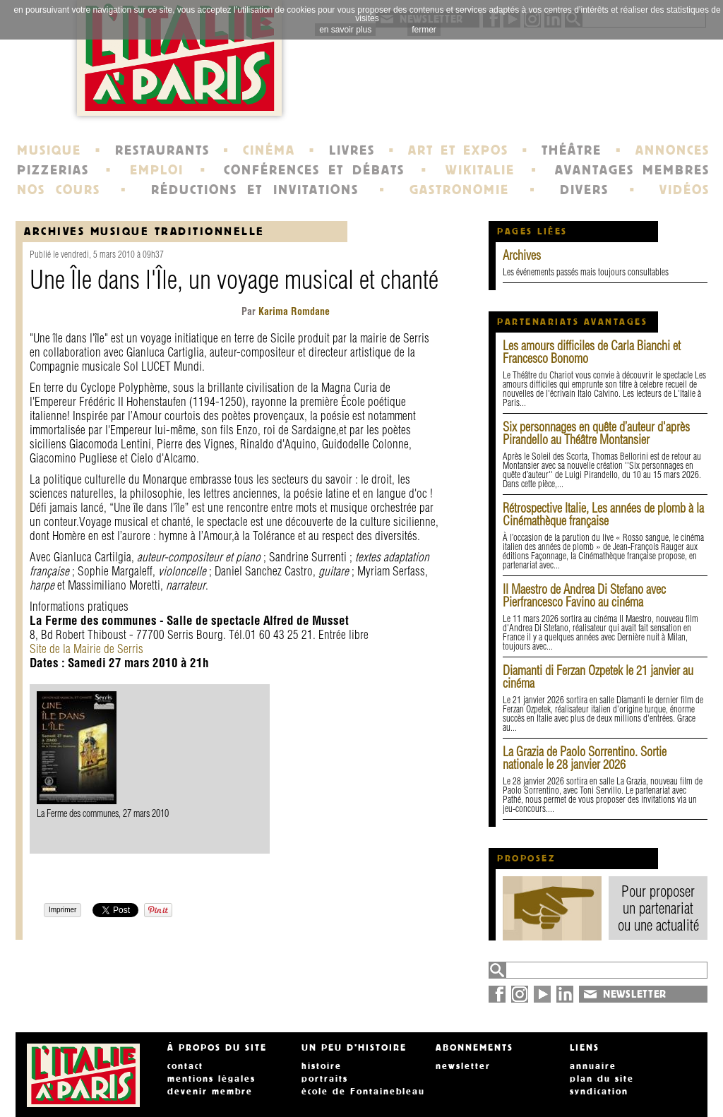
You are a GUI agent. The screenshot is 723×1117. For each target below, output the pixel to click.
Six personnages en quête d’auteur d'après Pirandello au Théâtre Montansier (596, 433)
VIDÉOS (684, 190)
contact (185, 1066)
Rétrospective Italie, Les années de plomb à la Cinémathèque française (603, 514)
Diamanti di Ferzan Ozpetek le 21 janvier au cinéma (598, 676)
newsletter (463, 1066)
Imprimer (62, 910)
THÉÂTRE (572, 150)
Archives (522, 255)
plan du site (602, 1079)
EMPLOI (157, 170)
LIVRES (352, 150)
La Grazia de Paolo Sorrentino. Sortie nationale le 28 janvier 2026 (585, 757)
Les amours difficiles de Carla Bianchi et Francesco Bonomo (592, 352)
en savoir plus (345, 30)
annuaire (593, 1066)
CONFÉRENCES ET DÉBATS (314, 170)
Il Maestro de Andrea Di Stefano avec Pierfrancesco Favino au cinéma (584, 595)
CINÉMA (269, 150)
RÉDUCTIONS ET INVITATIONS (255, 190)
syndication (599, 1092)
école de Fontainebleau (363, 1092)
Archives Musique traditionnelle (144, 231)
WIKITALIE (480, 170)
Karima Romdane (293, 311)
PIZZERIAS (53, 170)
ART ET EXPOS (458, 150)
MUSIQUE (49, 150)
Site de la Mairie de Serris (86, 648)
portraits (324, 1079)
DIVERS (584, 190)
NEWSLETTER (635, 994)
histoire (321, 1066)
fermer (424, 30)
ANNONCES (672, 150)
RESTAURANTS (162, 150)
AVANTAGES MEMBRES (632, 170)
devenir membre (210, 1092)
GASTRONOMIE (459, 190)
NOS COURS (58, 190)
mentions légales (211, 1079)
